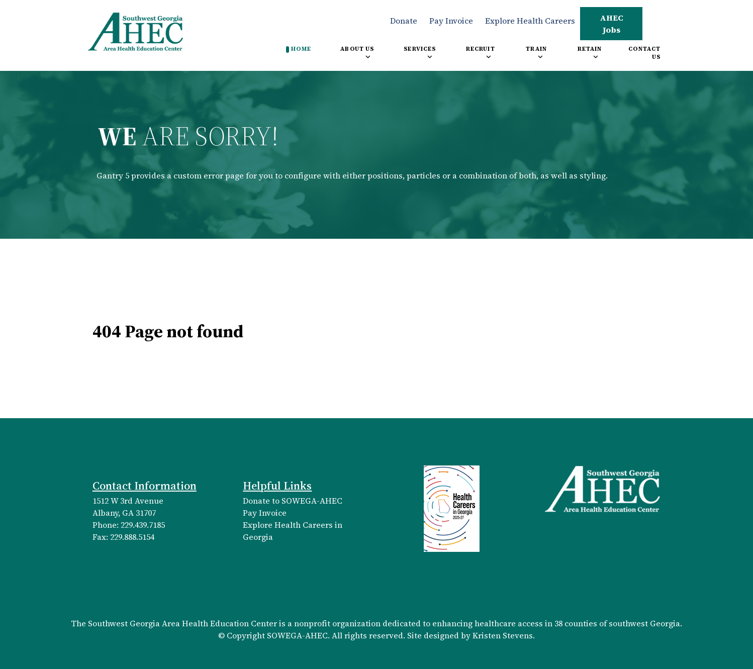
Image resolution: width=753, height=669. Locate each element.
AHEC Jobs (611, 23)
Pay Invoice (451, 20)
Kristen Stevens (503, 635)
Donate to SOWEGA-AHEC (292, 500)
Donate (403, 20)
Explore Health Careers (530, 20)
